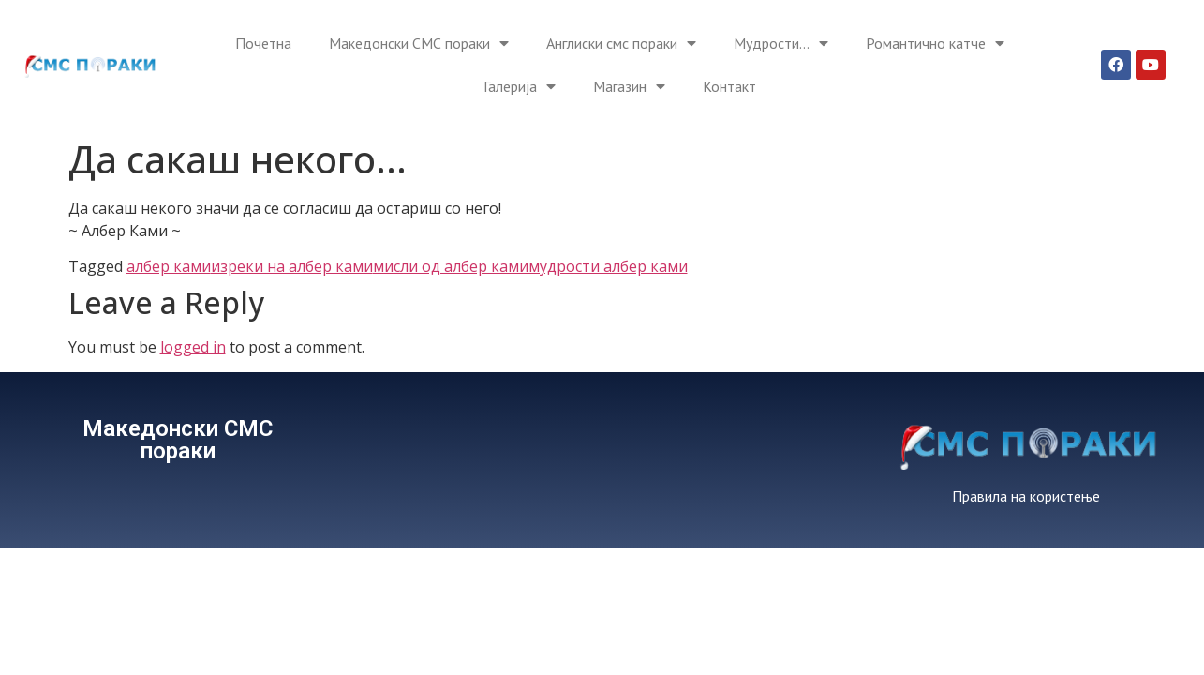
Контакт (729, 86)
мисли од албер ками (450, 266)
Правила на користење (1026, 496)
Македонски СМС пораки (419, 43)
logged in (193, 347)
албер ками (168, 266)
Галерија (519, 86)
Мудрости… (781, 43)
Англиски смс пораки (621, 43)
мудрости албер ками (608, 266)
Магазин (629, 86)
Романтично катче (935, 43)
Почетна (263, 43)
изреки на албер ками (292, 266)
